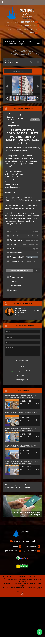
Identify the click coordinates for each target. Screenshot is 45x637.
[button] (7, 86)
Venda (15, 41)
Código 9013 (22, 44)
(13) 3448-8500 (28, 33)
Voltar (37, 44)
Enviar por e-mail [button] (22, 360)
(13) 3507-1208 (30, 29)
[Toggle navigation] (41, 2)
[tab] (18, 71)
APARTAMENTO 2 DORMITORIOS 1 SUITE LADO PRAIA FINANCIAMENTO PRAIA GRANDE (21, 396)
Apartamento (11, 44)
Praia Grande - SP (25, 41)
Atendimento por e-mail (22, 541)
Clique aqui (9, 487)
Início (8, 41)
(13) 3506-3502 (30, 25)
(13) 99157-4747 (27, 22)
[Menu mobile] (2, 2)
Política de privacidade (22, 592)
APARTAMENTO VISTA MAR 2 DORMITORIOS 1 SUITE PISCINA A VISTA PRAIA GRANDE (21, 413)
